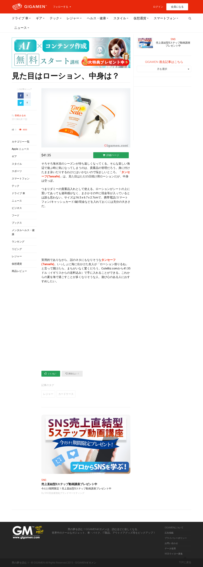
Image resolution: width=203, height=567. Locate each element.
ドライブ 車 (20, 18)
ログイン (158, 6)
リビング (17, 249)
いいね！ (51, 373)
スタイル (119, 18)
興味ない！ (72, 373)
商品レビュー (19, 271)
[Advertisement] (24, 327)
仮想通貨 (140, 18)
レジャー (73, 18)
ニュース (20, 28)
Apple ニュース (20, 148)
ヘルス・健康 (96, 18)
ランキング (18, 241)
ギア (39, 18)
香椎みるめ (20, 115)
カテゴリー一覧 (20, 141)
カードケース (66, 393)
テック (54, 18)
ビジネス (17, 208)
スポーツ (17, 171)
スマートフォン (165, 18)
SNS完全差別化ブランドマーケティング (64, 493)
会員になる (177, 6)
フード (15, 215)
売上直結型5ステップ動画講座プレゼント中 (69, 484)
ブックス (17, 222)
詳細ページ (111, 155)
